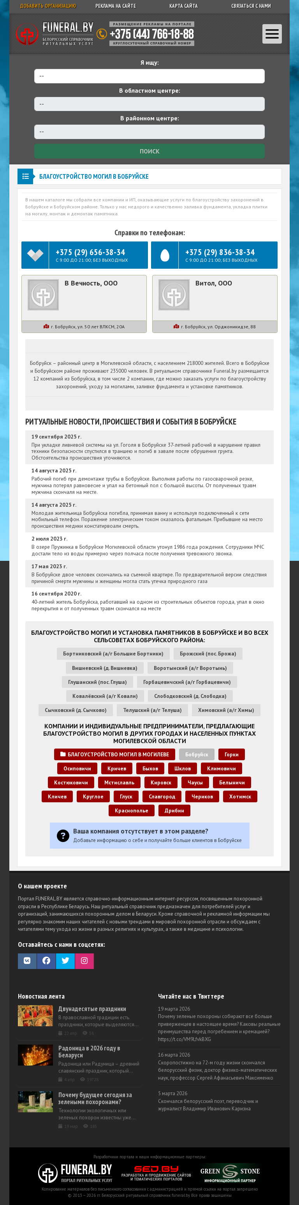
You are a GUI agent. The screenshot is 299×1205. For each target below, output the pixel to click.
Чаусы (195, 782)
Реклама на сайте (115, 6)
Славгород (162, 796)
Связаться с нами (251, 6)
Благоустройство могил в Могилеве (114, 754)
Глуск (126, 796)
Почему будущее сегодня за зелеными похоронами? (95, 1098)
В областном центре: (149, 90)
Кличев (57, 796)
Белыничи (232, 782)
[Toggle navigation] (272, 34)
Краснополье (131, 810)
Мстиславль (119, 782)
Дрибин (174, 810)
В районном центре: (149, 118)
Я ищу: (150, 62)
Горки (232, 754)
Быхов (150, 768)
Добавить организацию (48, 6)
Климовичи (221, 768)
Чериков (202, 796)
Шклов (182, 768)
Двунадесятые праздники (92, 1008)
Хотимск (240, 796)
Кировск (161, 782)
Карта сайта (183, 6)
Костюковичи (71, 782)
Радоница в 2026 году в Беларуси (89, 1052)
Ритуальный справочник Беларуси (108, 33)
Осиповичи (77, 768)
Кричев (116, 768)
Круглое (93, 796)
